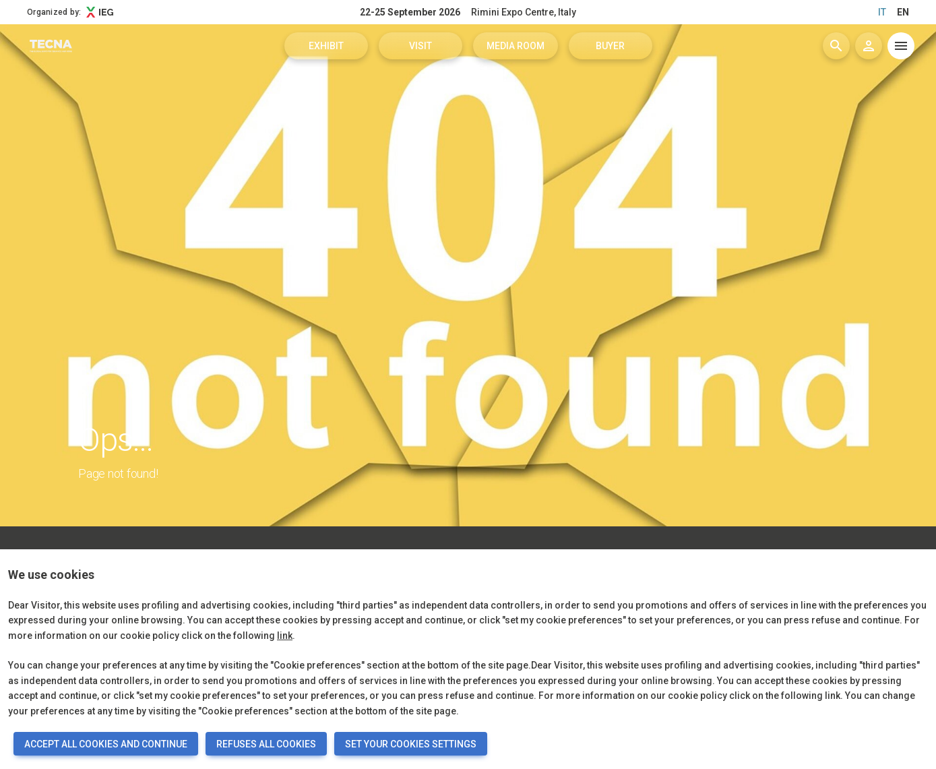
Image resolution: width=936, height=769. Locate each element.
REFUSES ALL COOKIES (266, 744)
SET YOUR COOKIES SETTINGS (410, 744)
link (284, 635)
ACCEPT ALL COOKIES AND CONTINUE (105, 744)
